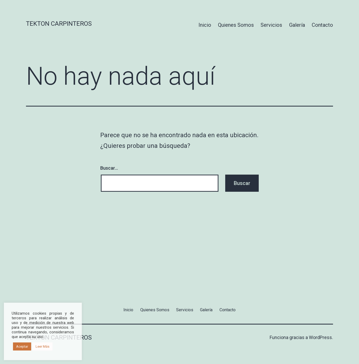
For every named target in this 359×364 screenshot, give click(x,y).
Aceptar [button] (22, 346)
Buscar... (109, 168)
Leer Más (42, 346)
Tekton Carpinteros (59, 23)
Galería (297, 25)
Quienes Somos (236, 25)
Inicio (204, 25)
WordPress (320, 337)
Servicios (271, 25)
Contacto (322, 25)
